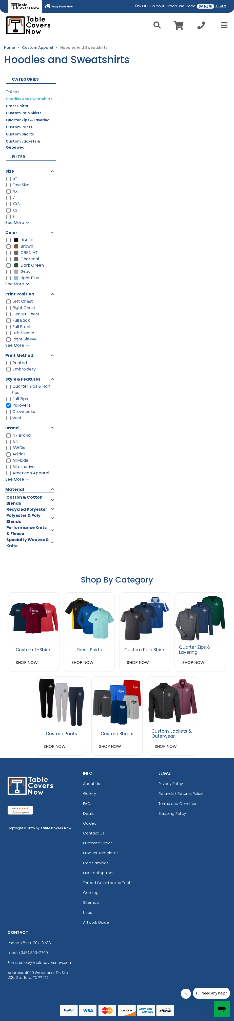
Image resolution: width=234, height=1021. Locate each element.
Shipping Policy (172, 813)
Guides (89, 823)
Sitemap (91, 902)
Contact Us (93, 833)
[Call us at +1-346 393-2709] (201, 26)
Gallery (89, 793)
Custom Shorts (20, 134)
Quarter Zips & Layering (28, 120)
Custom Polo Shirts (24, 112)
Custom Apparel (37, 47)
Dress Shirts (17, 105)
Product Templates (101, 852)
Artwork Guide (96, 922)
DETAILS (220, 6)
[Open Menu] (223, 25)
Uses (87, 912)
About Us (91, 783)
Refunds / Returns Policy (181, 793)
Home (9, 47)
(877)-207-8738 (36, 942)
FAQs (87, 803)
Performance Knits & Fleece (26, 531)
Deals (88, 813)
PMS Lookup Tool (98, 872)
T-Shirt (12, 91)
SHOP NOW (27, 662)
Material (14, 489)
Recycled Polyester (26, 509)
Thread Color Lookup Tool (106, 882)
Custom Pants (19, 127)
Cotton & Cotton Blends (24, 500)
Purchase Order (97, 843)
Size (9, 171)
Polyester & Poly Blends (23, 518)
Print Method (19, 355)
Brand (12, 428)
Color (11, 233)
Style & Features (22, 379)
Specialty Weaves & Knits (27, 543)
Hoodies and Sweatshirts (29, 98)
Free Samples (96, 863)
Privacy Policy (171, 783)
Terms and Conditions (179, 803)
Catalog (91, 892)
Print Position (19, 294)
